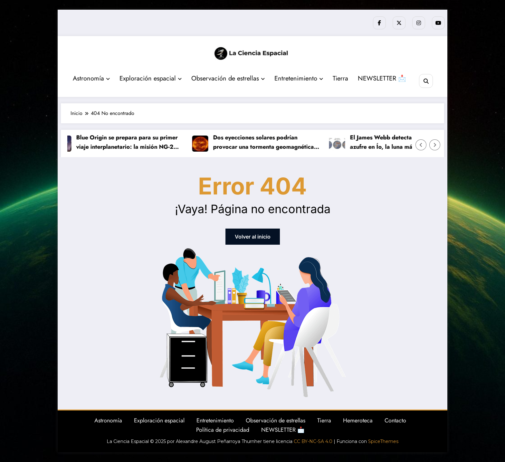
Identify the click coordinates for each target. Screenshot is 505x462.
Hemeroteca (358, 420)
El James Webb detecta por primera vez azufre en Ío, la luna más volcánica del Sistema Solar (404, 142)
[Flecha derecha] (435, 145)
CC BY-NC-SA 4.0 (313, 441)
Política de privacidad (222, 430)
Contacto (395, 420)
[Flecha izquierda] (421, 145)
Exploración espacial (150, 78)
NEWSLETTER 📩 (382, 78)
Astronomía (91, 78)
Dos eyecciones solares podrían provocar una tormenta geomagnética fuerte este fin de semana (264, 142)
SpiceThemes (383, 441)
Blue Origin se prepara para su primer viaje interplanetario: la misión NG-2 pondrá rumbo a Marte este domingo (128, 142)
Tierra (340, 78)
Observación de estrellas (228, 78)
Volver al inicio (253, 236)
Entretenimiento (298, 78)
